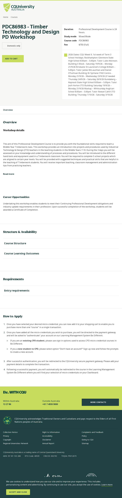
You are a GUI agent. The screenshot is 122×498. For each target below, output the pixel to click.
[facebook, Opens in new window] (6, 464)
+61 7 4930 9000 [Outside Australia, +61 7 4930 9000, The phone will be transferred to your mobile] (50, 404)
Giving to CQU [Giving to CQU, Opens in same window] (87, 439)
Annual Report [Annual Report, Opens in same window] (48, 443)
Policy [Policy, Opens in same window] (84, 436)
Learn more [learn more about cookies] (107, 484)
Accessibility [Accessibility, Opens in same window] (47, 436)
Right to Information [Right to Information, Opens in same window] (51, 432)
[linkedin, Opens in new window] (19, 464)
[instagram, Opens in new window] (12, 464)
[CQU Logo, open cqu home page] (19, 8)
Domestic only (11, 45)
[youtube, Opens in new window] (32, 464)
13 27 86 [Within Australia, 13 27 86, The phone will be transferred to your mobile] (7, 404)
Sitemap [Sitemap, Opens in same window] (85, 443)
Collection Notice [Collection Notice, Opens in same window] (10, 432)
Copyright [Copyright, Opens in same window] (7, 439)
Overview (10, 110)
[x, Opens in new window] (26, 464)
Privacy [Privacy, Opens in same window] (6, 436)
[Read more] (10, 174)
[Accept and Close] (18, 492)
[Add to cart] (13, 58)
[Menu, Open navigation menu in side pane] (116, 8)
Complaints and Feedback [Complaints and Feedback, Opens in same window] (92, 432)
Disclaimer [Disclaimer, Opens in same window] (46, 439)
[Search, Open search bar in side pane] (112, 8)
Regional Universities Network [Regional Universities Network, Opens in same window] (15, 443)
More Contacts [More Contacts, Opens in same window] (100, 402)
